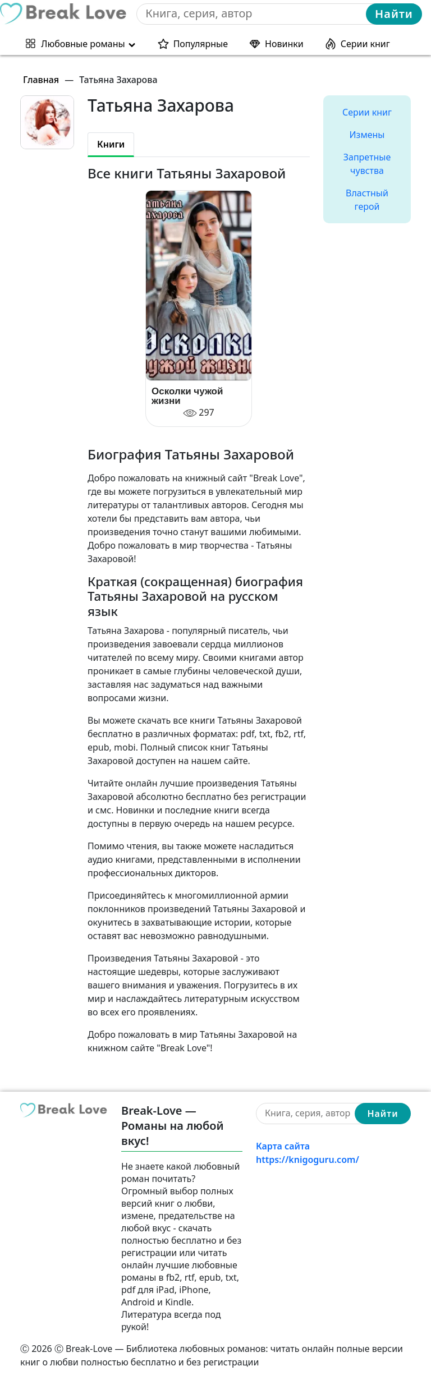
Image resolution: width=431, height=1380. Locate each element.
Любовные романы (83, 44)
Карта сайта (283, 1146)
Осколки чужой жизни (187, 396)
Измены (367, 134)
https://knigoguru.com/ (307, 1159)
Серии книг (365, 44)
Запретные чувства (367, 164)
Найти (394, 13)
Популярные (200, 44)
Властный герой (367, 200)
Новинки (284, 44)
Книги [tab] (111, 144)
